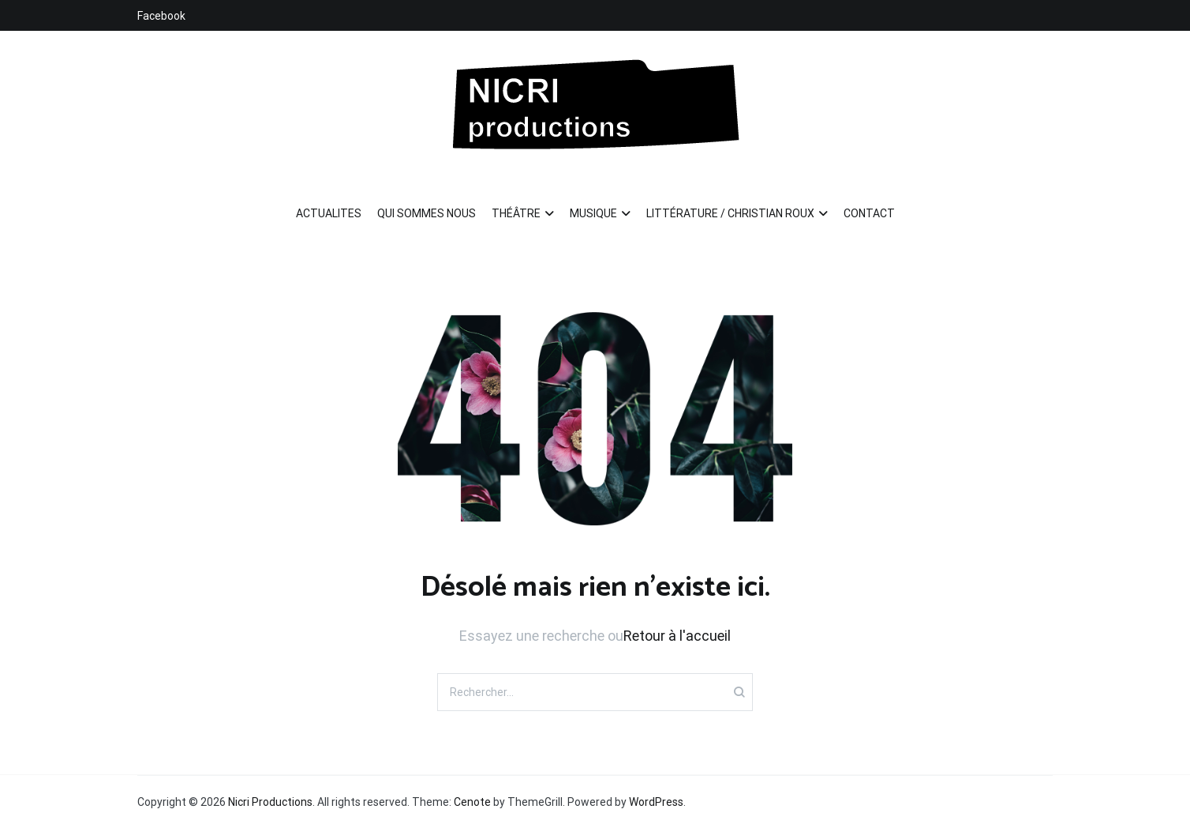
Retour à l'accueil (677, 635)
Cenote (472, 802)
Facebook (161, 15)
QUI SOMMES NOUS (426, 213)
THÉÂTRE (516, 213)
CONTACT (869, 213)
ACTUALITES (328, 213)
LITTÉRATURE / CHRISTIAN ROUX (730, 213)
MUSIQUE (593, 213)
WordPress (656, 802)
